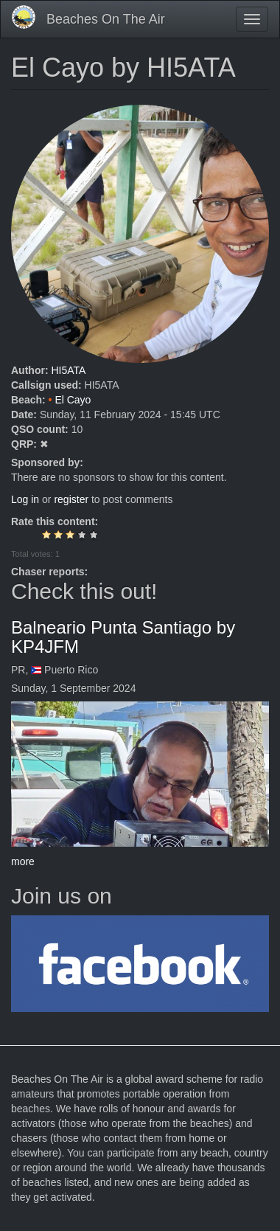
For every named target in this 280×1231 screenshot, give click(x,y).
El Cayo (73, 400)
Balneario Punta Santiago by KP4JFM (123, 636)
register (71, 499)
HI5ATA (68, 370)
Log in (25, 499)
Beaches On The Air (105, 19)
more (23, 861)
